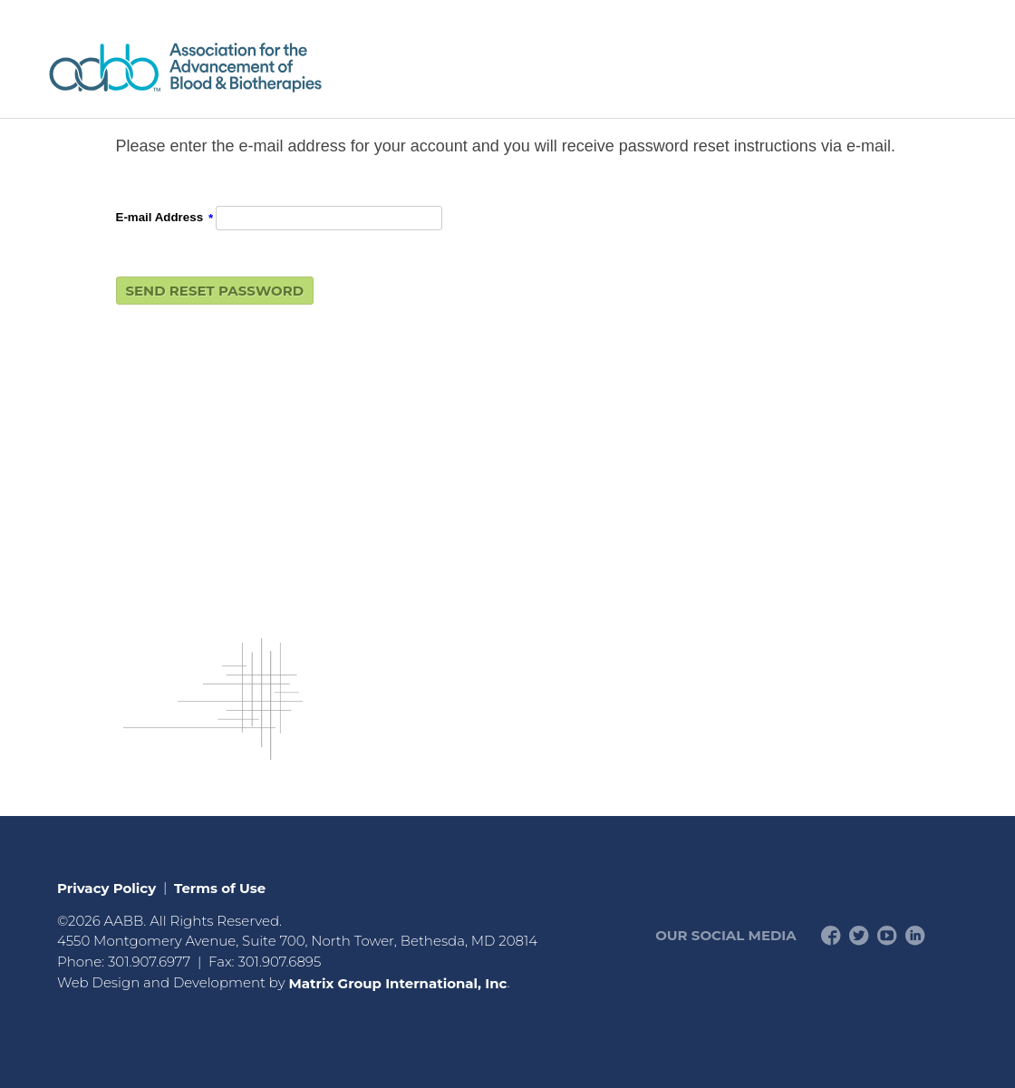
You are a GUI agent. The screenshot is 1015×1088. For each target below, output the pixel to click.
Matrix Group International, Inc (397, 982)
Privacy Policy (106, 887)
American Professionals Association (238, 67)
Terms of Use (220, 887)
